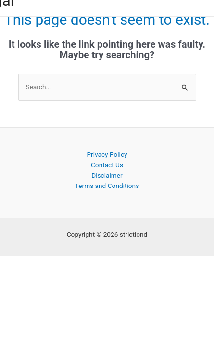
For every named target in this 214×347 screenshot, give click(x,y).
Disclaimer (106, 175)
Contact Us (107, 165)
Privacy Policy (107, 154)
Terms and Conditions (107, 185)
